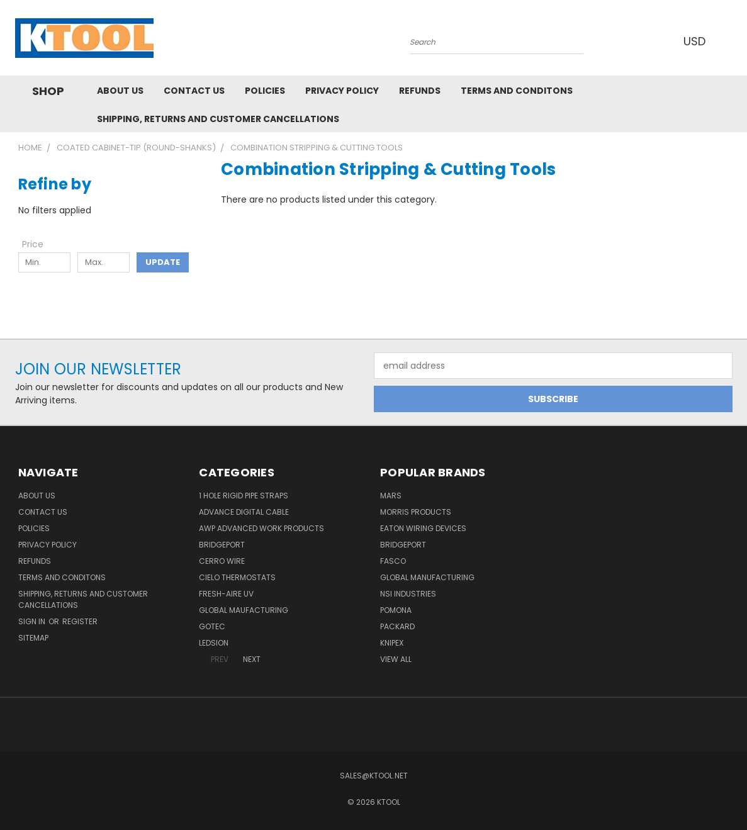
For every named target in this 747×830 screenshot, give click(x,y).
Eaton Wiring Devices (423, 528)
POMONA (396, 610)
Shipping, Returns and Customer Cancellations (218, 119)
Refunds (420, 90)
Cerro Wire (222, 561)
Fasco (393, 561)
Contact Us (194, 90)
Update (162, 262)
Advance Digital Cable (244, 512)
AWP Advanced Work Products (261, 528)
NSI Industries (408, 593)
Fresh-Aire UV (226, 593)
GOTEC (212, 626)
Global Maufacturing (243, 610)
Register (80, 621)
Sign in (32, 621)
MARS (391, 495)
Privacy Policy (342, 90)
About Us (120, 90)
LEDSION (213, 642)
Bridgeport (222, 544)
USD (697, 41)
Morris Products (415, 512)
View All (396, 659)
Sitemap (33, 637)
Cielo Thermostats (237, 577)
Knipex (391, 642)
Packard (397, 626)
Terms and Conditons (517, 90)
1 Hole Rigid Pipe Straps (243, 495)
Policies (265, 90)
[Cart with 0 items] (729, 41)
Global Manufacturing (427, 577)
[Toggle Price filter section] (39, 244)
